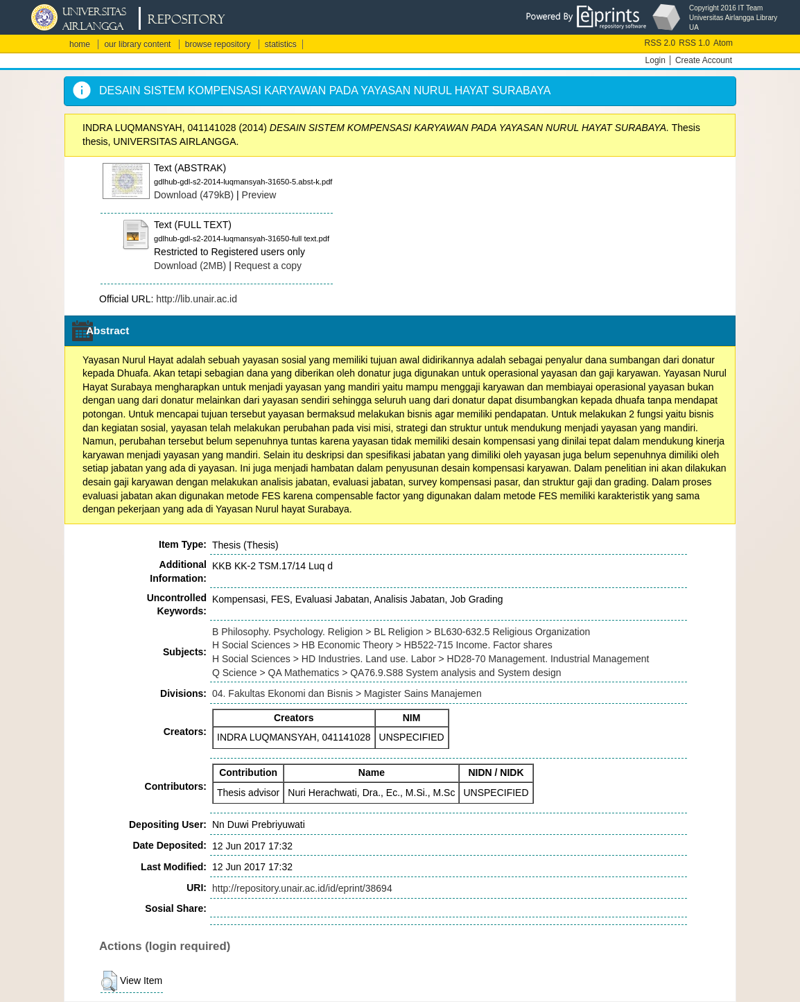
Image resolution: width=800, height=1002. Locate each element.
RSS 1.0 (694, 43)
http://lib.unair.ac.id (196, 298)
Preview (259, 194)
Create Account (703, 60)
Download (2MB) (190, 265)
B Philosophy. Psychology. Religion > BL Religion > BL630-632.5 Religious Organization (401, 631)
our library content (137, 44)
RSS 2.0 (660, 43)
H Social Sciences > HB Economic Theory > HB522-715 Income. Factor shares (382, 644)
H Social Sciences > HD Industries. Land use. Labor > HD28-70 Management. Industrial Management (430, 658)
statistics (281, 44)
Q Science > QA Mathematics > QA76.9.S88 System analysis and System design (386, 672)
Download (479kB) (194, 194)
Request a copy (268, 265)
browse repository (218, 44)
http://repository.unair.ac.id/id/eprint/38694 (302, 888)
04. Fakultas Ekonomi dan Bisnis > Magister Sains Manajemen (347, 693)
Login (655, 60)
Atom (723, 43)
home (79, 44)
